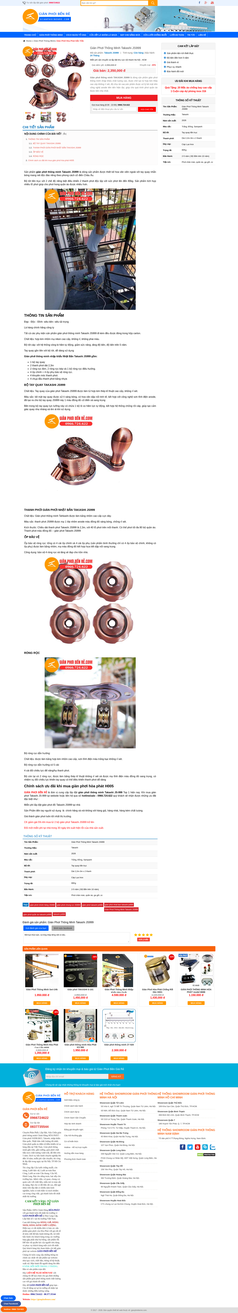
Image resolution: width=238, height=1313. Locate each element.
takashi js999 (59, 914)
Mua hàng (41, 1003)
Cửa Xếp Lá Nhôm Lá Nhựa (103, 35)
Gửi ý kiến (143, 939)
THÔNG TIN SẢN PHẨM (39, 139)
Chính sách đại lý (71, 1112)
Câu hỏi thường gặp (73, 1135)
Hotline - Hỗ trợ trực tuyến (75, 1147)
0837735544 (39, 1127)
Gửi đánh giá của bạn (36, 928)
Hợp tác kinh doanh (72, 1124)
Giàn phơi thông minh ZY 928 (119, 1044)
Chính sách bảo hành (73, 1106)
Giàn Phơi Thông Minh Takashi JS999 (121, 909)
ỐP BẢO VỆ (38, 152)
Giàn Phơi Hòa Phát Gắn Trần (70, 41)
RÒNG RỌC (38, 156)
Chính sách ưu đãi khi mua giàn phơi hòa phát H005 (51, 160)
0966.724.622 (124, 105)
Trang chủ (30, 35)
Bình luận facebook (63, 928)
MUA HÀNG (123, 97)
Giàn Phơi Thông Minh (51, 35)
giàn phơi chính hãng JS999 (42, 905)
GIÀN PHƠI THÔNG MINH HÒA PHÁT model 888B (196, 990)
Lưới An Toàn (177, 35)
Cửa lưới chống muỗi (155, 35)
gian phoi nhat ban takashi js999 (119, 904)
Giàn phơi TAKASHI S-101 (80, 989)
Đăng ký (116, 1076)
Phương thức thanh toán (75, 1159)
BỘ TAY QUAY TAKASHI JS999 (47, 143)
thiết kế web (118, 1310)
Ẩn (64, 134)
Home (27, 41)
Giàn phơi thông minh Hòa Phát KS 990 (80, 1045)
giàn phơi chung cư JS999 (68, 905)
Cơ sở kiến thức (71, 1141)
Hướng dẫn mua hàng (73, 1153)
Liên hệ (202, 35)
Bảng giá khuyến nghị (73, 1129)
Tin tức (191, 35)
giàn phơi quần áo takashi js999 (37, 914)
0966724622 (54, 3)
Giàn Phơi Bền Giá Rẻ (110, 1069)
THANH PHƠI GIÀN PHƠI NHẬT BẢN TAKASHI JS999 (57, 148)
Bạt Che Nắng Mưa (130, 35)
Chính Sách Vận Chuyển (75, 1118)
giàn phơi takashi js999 (92, 905)
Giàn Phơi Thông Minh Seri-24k (42, 989)
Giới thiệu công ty (72, 1100)
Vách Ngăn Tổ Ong (76, 35)
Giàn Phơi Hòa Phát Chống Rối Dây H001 (157, 990)
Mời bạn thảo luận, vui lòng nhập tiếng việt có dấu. (76, 937)
